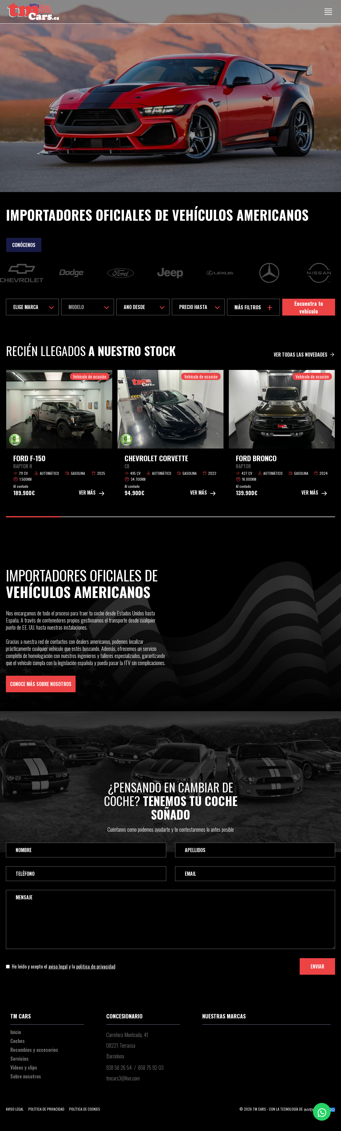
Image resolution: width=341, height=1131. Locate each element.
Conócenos (23, 244)
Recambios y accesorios (34, 1049)
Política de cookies (84, 1109)
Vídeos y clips (23, 1067)
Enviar (317, 966)
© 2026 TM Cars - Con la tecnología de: (287, 1109)
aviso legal (58, 966)
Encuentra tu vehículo (308, 307)
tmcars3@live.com (123, 1078)
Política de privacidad (46, 1109)
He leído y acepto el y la (60, 966)
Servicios (19, 1058)
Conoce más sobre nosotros (40, 684)
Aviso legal (15, 1109)
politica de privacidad (95, 966)
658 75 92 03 (151, 1067)
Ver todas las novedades (304, 355)
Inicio (15, 1032)
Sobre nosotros (25, 1076)
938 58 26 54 (119, 1067)
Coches (17, 1041)
